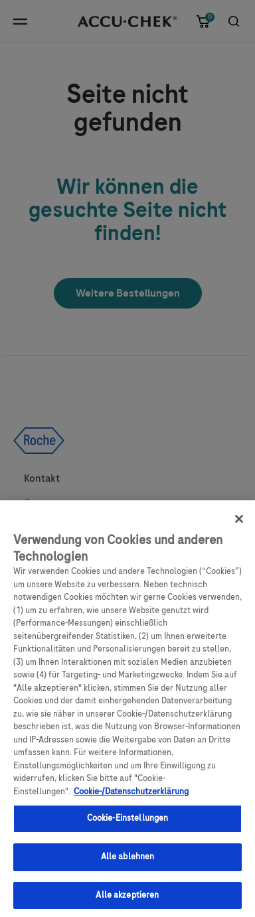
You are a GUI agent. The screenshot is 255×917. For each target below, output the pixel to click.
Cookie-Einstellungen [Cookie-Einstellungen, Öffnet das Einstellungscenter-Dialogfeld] (128, 823)
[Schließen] (239, 524)
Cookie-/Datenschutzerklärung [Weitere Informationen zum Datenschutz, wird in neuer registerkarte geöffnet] (131, 796)
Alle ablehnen (128, 861)
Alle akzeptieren (127, 900)
